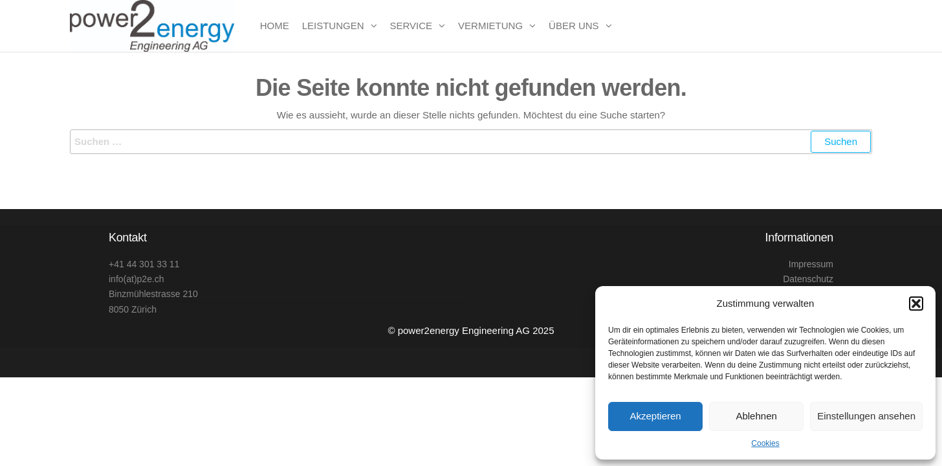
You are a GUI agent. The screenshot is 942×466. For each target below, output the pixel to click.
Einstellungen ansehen (866, 415)
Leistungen (333, 25)
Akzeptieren (655, 415)
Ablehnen (756, 415)
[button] (916, 303)
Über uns (574, 25)
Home (274, 25)
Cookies (765, 443)
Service (411, 25)
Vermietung (490, 25)
